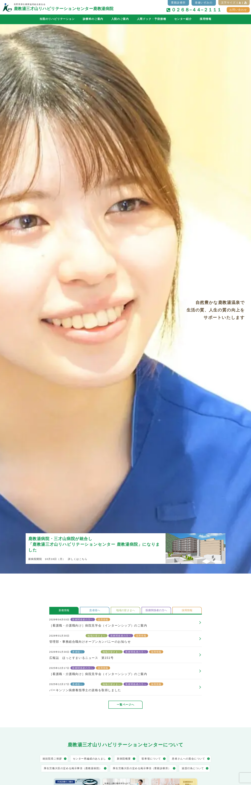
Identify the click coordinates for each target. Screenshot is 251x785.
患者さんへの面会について (188, 758)
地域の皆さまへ (125, 610)
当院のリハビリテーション (57, 18)
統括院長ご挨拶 (52, 758)
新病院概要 (124, 758)
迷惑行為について (193, 768)
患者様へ (94, 610)
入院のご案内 (120, 18)
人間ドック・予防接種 (151, 18)
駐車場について (151, 758)
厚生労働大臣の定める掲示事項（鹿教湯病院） (73, 768)
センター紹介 (183, 18)
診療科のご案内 (93, 18)
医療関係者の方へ (156, 610)
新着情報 (64, 610)
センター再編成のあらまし (89, 758)
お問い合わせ (238, 9)
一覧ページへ (125, 704)
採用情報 (205, 18)
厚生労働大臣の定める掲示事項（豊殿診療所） (142, 768)
